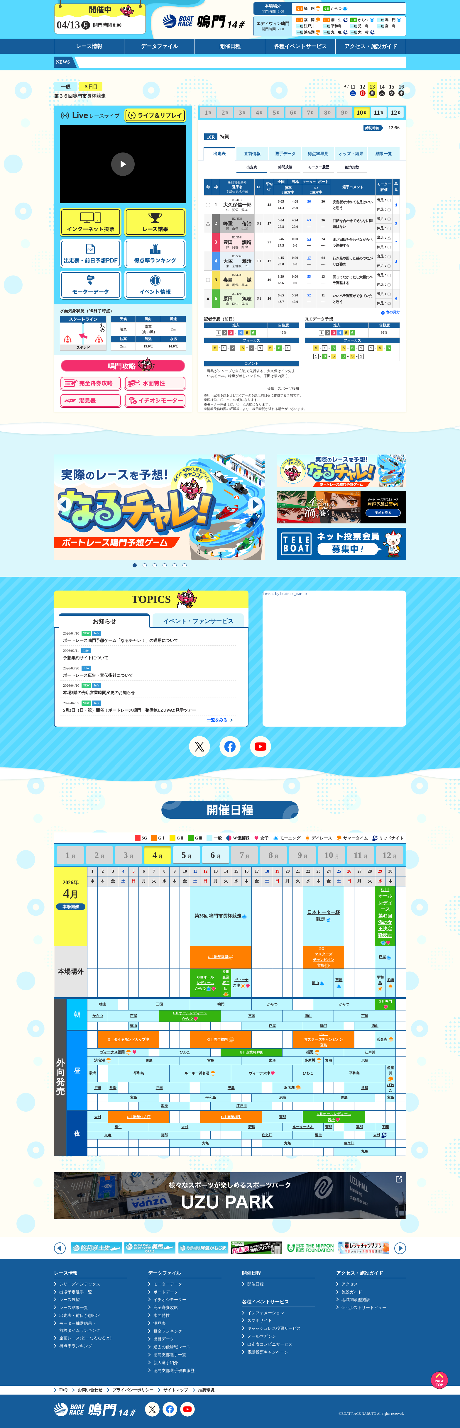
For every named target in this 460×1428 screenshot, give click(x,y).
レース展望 (69, 1300)
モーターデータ (167, 1284)
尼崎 (364, 1061)
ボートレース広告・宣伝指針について (98, 675)
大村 (97, 1117)
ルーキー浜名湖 (200, 1073)
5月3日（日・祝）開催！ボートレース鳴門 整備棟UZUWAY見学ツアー (129, 710)
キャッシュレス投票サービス (274, 1328)
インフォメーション (265, 1313)
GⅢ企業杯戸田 (225, 982)
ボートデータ (165, 1292)
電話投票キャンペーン (267, 1352)
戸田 (97, 1088)
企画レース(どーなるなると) (85, 1338)
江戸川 (370, 1052)
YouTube (260, 746)
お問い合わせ (90, 1390)
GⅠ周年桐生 (231, 1117)
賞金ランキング (167, 1331)
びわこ (185, 1052)
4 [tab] (165, 565)
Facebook (230, 746)
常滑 (272, 1061)
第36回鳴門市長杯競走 (221, 915)
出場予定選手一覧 (75, 1292)
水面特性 (161, 1315)
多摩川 (313, 1060)
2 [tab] (145, 565)
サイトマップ (175, 1390)
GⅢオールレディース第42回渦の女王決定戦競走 (385, 915)
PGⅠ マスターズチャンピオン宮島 (323, 1039)
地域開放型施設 (355, 1300)
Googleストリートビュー (363, 1307)
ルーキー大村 (303, 1127)
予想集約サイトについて (85, 658)
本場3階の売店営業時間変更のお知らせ (99, 693)
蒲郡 (282, 1117)
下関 (385, 1127)
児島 (149, 1061)
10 (361, 112)
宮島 (210, 1061)
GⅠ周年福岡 (221, 957)
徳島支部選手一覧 (169, 1355)
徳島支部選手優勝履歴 (174, 1370)
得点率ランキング (75, 1346)
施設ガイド (351, 1292)
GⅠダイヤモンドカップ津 (128, 1039)
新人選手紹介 (165, 1363)
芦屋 (385, 957)
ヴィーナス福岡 (118, 1052)
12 (396, 112)
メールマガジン (261, 1336)
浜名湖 (385, 1039)
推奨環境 (206, 1390)
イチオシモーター (169, 1300)
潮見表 (159, 1323)
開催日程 (230, 46)
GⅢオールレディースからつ (205, 983)
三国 (159, 1004)
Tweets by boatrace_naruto (285, 593)
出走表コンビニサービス (269, 1344)
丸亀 (107, 1135)
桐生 (118, 1127)
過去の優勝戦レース (171, 1347)
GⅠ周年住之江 (138, 1117)
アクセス (349, 1284)
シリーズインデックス (79, 1284)
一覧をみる (217, 720)
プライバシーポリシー (132, 1390)
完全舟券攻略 (165, 1307)
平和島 (380, 983)
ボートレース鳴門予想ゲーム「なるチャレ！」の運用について (120, 640)
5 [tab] (174, 565)
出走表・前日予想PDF (79, 1315)
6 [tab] (184, 565)
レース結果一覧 (73, 1307)
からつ (272, 1004)
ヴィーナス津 (262, 1073)
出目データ (163, 1339)
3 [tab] (155, 565)
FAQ (63, 1390)
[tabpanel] (159, 507)
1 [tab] (135, 565)
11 (378, 112)
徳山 (318, 983)
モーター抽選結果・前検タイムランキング (79, 1327)
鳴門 (220, 1004)
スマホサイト (259, 1320)
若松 (251, 1127)
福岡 (313, 1052)
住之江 (267, 1135)
